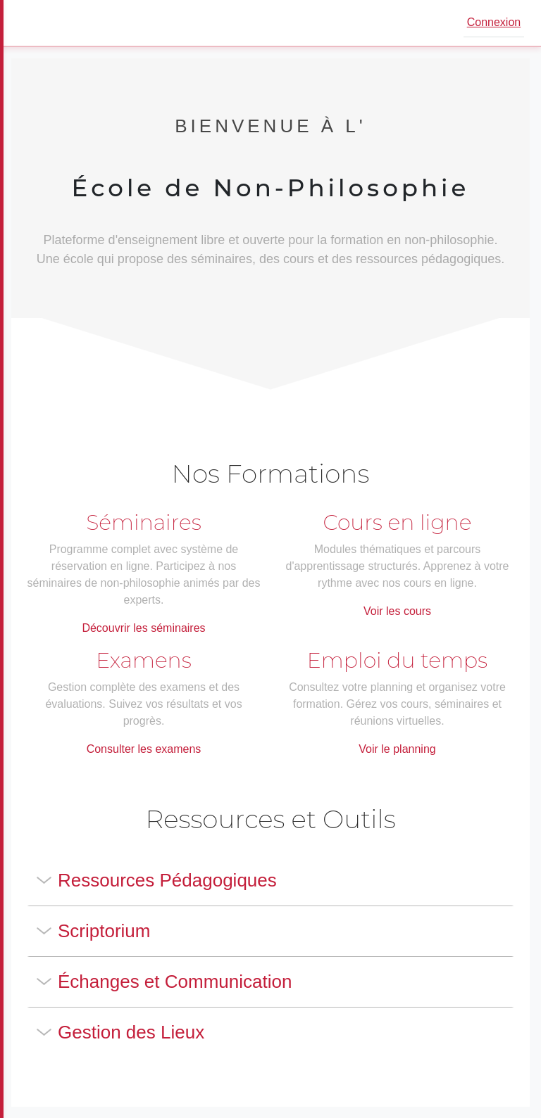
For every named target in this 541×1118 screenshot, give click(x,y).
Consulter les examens (144, 749)
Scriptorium (104, 930)
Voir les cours (397, 611)
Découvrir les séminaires (143, 628)
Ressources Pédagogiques (167, 880)
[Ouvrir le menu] (31, 23)
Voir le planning (397, 749)
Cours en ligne (397, 522)
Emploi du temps (397, 660)
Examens (144, 660)
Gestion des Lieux (131, 1032)
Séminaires (143, 522)
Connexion (494, 22)
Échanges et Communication (175, 981)
